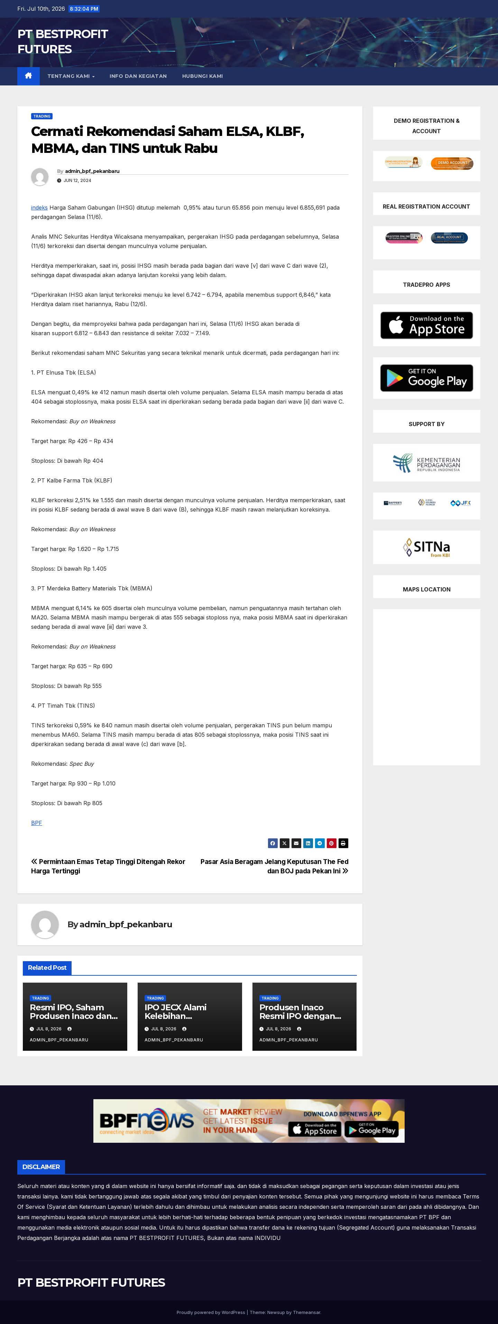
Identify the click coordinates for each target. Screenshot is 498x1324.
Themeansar (306, 1312)
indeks (39, 207)
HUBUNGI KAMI (202, 76)
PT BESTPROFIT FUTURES (91, 1282)
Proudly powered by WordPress (212, 1312)
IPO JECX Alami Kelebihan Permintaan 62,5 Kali (186, 1016)
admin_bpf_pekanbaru (92, 171)
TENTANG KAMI (69, 76)
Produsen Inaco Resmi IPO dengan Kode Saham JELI (297, 1016)
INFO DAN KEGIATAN (138, 76)
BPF (36, 822)
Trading (41, 116)
